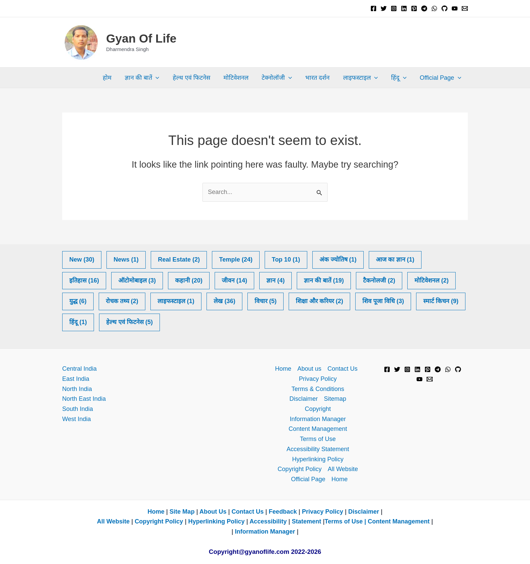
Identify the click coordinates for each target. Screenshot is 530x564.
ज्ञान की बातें (150, 78)
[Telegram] (424, 8)
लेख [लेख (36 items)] (224, 301)
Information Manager (318, 419)
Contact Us (343, 368)
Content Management (318, 428)
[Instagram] (394, 8)
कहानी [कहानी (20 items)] (188, 281)
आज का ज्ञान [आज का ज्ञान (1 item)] (395, 260)
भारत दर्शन (321, 77)
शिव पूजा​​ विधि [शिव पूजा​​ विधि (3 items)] (383, 301)
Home (283, 368)
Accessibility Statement (318, 449)
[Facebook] (373, 8)
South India (77, 409)
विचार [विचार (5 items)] (265, 301)
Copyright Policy (299, 469)
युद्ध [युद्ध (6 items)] (78, 301)
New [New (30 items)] (81, 260)
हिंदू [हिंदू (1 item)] (78, 322)
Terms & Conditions (317, 389)
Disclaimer (303, 398)
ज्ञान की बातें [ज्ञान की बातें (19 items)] (324, 281)
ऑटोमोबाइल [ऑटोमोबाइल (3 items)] (137, 281)
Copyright (318, 409)
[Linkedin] (404, 8)
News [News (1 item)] (126, 260)
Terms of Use (318, 439)
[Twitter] (384, 8)
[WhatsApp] (434, 8)
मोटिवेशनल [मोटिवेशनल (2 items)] (431, 281)
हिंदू (400, 78)
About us (309, 368)
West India (76, 419)
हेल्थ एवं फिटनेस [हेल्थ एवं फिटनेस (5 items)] (129, 322)
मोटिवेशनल (242, 77)
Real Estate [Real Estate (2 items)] (179, 260)
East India (75, 378)
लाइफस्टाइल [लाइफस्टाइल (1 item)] (176, 301)
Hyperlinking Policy (317, 459)
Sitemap (335, 398)
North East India (84, 398)
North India (77, 389)
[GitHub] (444, 8)
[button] (164, 78)
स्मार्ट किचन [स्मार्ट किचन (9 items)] (440, 301)
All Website (343, 469)
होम (116, 77)
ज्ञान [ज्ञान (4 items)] (275, 281)
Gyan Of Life (141, 38)
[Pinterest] (414, 8)
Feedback (283, 511)
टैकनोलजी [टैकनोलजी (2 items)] (379, 281)
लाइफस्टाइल (363, 78)
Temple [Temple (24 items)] (235, 260)
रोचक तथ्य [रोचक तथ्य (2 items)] (122, 301)
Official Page (441, 78)
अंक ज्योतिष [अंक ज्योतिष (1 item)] (338, 260)
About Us (212, 511)
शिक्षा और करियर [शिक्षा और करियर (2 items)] (319, 301)
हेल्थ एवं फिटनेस (198, 77)
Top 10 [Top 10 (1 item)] (286, 260)
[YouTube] (455, 8)
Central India (79, 368)
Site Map (183, 511)
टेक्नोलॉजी (282, 78)
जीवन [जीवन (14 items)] (234, 281)
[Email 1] (465, 8)
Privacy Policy (318, 378)
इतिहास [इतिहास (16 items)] (84, 281)
